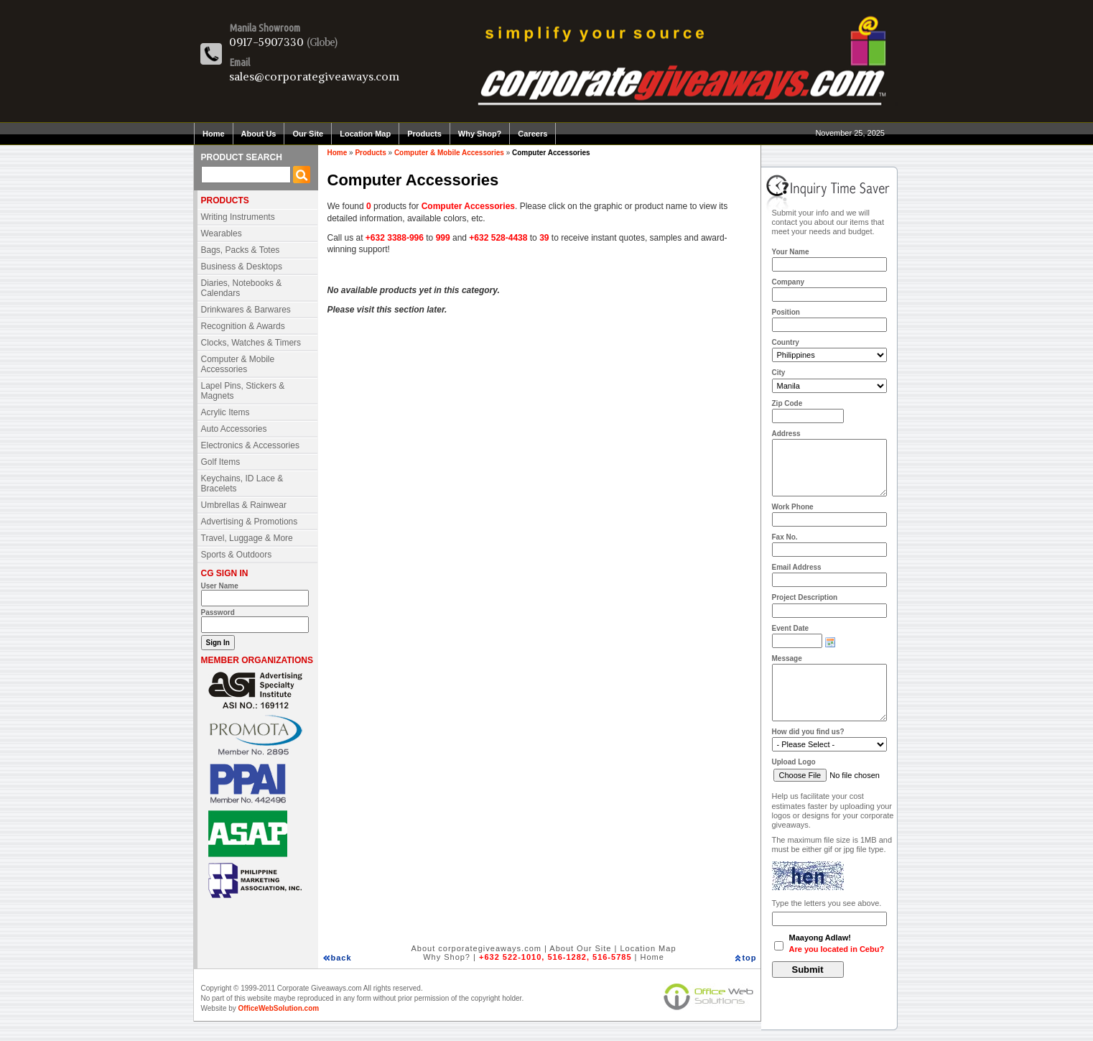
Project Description (805, 597)
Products (424, 133)
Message (787, 658)
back (341, 957)
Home (214, 133)
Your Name (790, 252)
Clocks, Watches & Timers (251, 343)
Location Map (365, 133)
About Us (258, 133)
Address (786, 434)
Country (785, 342)
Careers (532, 133)
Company (788, 282)
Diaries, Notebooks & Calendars (241, 288)
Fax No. (785, 537)
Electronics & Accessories (250, 445)
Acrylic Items (225, 412)
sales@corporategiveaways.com (314, 76)
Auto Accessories (234, 429)
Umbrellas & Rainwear (244, 505)
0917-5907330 (266, 41)
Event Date (790, 628)
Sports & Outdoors (236, 555)
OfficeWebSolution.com (279, 1008)
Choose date (830, 642)
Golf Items (221, 462)
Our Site (307, 133)
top (749, 957)
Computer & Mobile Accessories (238, 364)
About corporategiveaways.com (476, 948)
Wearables (221, 233)
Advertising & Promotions (249, 522)
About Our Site (580, 948)
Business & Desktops (241, 267)
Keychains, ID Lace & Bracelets (242, 483)
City (779, 372)
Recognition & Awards (243, 326)
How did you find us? (808, 732)
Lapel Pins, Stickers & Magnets (243, 391)
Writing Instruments (238, 217)
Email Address (797, 567)
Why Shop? (480, 133)
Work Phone (793, 507)
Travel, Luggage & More (247, 538)
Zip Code (787, 403)
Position (786, 312)
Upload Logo (794, 762)
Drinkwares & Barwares (246, 310)
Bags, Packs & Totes (240, 250)
